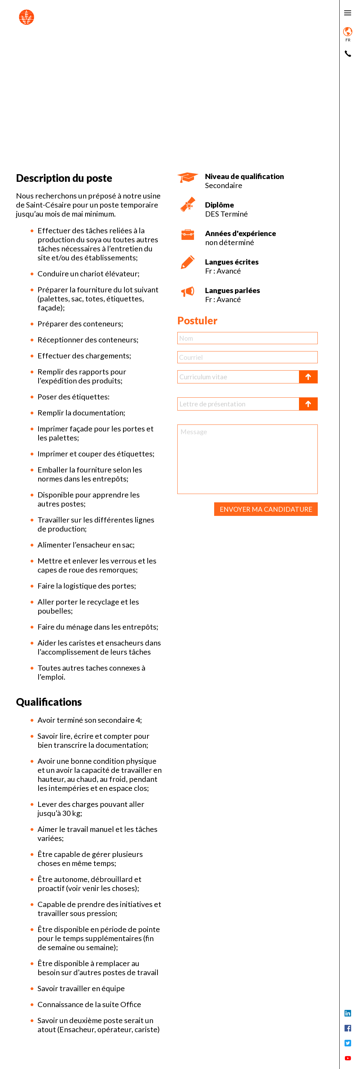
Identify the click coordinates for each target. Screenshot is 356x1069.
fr (348, 34)
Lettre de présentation (212, 404)
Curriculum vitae (203, 377)
